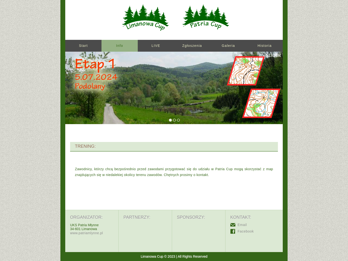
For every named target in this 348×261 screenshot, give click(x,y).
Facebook (246, 231)
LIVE (156, 46)
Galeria (228, 46)
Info (119, 46)
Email (242, 224)
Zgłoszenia (192, 46)
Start (83, 46)
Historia (265, 46)
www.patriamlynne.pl (86, 233)
